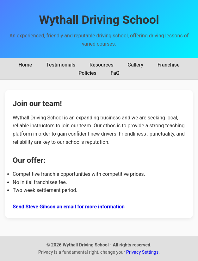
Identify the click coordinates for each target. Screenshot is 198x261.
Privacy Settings (142, 252)
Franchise (169, 65)
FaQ (115, 73)
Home (25, 65)
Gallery (135, 65)
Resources (102, 65)
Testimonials (60, 65)
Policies (87, 73)
